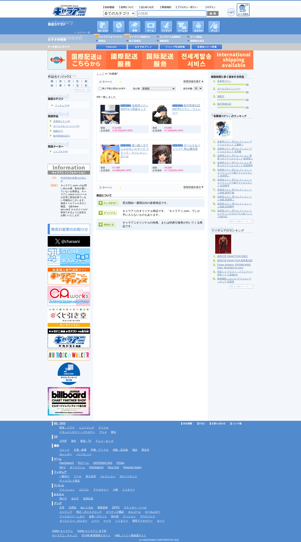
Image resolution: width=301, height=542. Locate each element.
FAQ (201, 423)
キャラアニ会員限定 (170, 37)
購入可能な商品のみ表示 (113, 88)
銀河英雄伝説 (224, 104)
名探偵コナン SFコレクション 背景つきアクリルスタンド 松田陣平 (235, 164)
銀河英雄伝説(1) (61, 136)
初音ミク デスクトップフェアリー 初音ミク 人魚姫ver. (235, 273)
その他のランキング (242, 221)
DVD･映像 (103, 27)
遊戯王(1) (58, 131)
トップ (100, 73)
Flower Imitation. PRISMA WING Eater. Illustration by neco (234, 266)
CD (119, 27)
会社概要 (186, 423)
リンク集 (236, 423)
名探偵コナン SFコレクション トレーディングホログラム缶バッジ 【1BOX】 (234, 213)
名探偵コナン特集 (207, 47)
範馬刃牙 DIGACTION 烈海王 (232, 256)
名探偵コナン (224, 81)
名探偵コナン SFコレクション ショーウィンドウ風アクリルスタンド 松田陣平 (234, 182)
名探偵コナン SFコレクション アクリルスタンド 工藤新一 (234, 143)
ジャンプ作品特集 (175, 47)
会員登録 (108, 7)
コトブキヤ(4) (60, 151)
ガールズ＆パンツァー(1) (66, 126)
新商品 (102, 41)
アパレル (182, 27)
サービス (147, 7)
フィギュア (166, 27)
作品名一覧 (84, 90)
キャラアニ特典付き (139, 37)
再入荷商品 (135, 41)
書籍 (135, 27)
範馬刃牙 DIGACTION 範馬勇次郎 (234, 260)
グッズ (214, 27)
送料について (127, 7)
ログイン (211, 7)
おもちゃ (198, 27)
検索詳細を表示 (193, 187)
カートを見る (243, 9)
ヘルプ (231, 12)
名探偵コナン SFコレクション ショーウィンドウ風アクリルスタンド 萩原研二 (234, 172)
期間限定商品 (197, 41)
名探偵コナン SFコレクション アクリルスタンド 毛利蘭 (234, 150)
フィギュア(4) (62, 105)
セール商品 (196, 37)
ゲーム (57, 458)
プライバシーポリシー (188, 7)
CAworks (111, 47)
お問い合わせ (218, 423)
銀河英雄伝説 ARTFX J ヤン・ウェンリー (186, 109)
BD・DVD (59, 423)
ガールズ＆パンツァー (229, 88)
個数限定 (164, 41)
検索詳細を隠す (193, 81)
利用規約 (165, 7)
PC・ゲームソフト (151, 27)
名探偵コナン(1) (61, 121)
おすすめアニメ (143, 47)
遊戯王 (220, 96)
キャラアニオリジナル (110, 37)
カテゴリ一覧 (83, 32)
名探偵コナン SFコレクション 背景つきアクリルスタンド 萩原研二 (235, 157)
